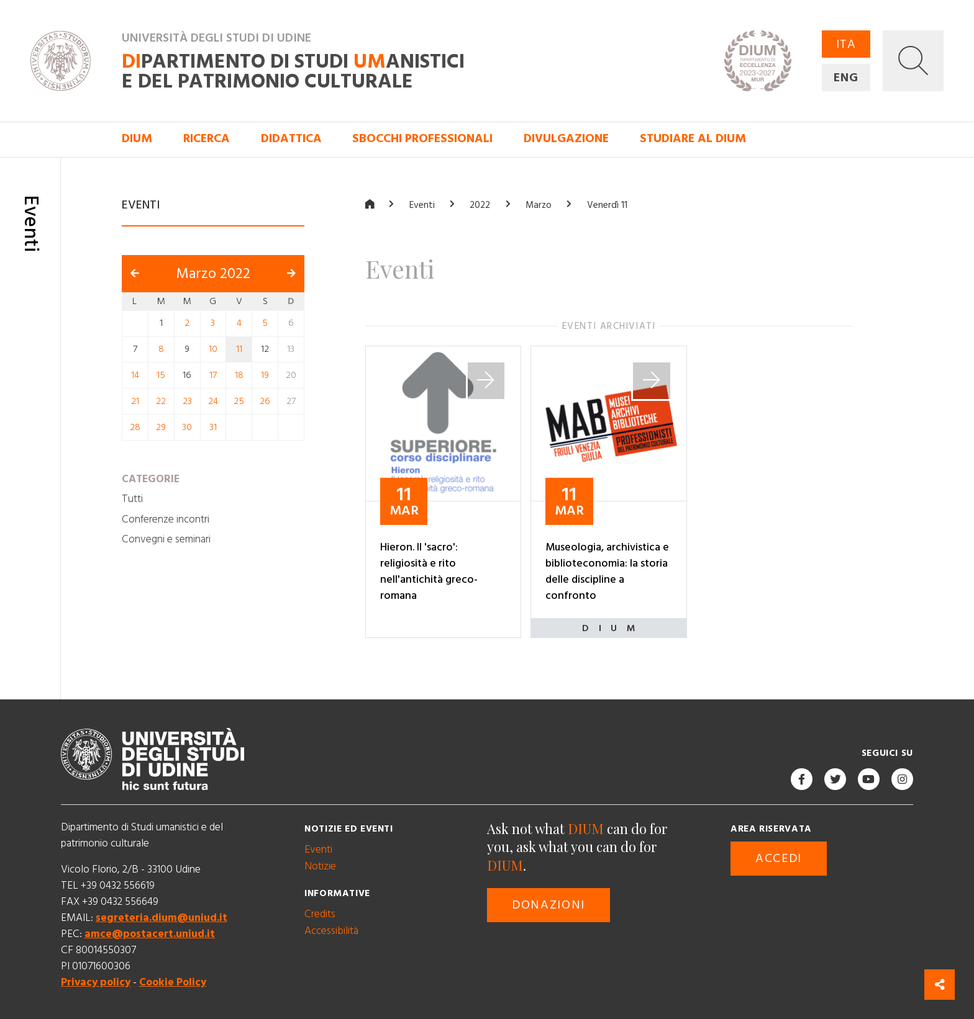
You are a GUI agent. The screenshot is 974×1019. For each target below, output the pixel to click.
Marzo (539, 205)
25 (239, 401)
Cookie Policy (172, 982)
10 (213, 349)
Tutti (132, 499)
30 (187, 426)
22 (161, 401)
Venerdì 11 (607, 205)
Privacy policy (95, 982)
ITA (846, 44)
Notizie (320, 865)
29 (161, 426)
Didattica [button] (291, 138)
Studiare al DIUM (693, 138)
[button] (913, 60)
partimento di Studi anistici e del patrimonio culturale (293, 72)
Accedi (778, 858)
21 (135, 401)
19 (265, 375)
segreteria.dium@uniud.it (161, 917)
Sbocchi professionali (422, 138)
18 (239, 375)
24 (213, 401)
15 (161, 375)
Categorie (151, 478)
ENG (846, 78)
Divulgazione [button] (566, 138)
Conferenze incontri (165, 518)
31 (213, 426)
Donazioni (548, 904)
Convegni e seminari (166, 539)
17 (213, 375)
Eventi (422, 205)
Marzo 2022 (213, 273)
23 (187, 401)
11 (239, 349)
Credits (319, 914)
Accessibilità (331, 930)
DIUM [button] (137, 138)
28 (135, 426)
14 (135, 375)
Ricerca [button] (206, 138)
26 (265, 401)
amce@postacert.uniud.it (149, 934)
